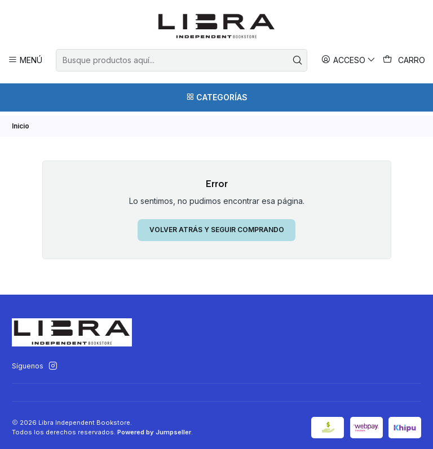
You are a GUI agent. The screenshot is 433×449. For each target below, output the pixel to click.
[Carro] (404, 60)
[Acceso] (348, 60)
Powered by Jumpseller (154, 428)
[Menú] (25, 60)
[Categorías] (216, 97)
